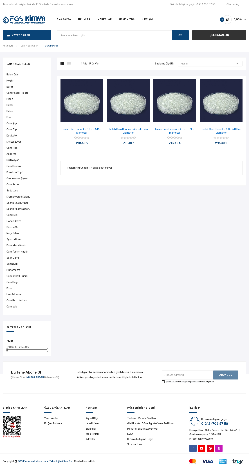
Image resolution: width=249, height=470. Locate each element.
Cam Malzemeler (18, 64)
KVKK (130, 434)
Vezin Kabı (12, 263)
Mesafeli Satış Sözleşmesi (142, 428)
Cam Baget (13, 282)
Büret (9, 86)
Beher (9, 105)
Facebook (193, 448)
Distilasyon (12, 160)
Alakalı (210, 64)
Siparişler (91, 428)
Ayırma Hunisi (14, 239)
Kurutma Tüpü (14, 172)
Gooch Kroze (13, 221)
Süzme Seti (13, 227)
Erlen (9, 117)
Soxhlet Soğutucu (17, 202)
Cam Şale (11, 306)
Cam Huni (11, 215)
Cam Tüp (11, 129)
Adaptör (11, 154)
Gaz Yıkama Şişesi (17, 178)
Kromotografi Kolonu (18, 196)
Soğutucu (12, 190)
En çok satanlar (53, 423)
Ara (180, 35)
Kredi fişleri (92, 434)
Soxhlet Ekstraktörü (18, 208)
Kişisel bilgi (92, 418)
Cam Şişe (11, 123)
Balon (9, 111)
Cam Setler (13, 184)
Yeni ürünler (51, 418)
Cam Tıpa (11, 147)
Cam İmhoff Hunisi (17, 276)
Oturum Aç (232, 4)
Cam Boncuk (13, 166)
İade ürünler (93, 423)
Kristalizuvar (13, 141)
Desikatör (12, 135)
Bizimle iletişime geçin (140, 439)
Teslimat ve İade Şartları (141, 418)
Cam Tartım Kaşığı (17, 251)
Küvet (10, 288)
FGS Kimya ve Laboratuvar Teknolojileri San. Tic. (45, 461)
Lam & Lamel (13, 294)
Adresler (90, 439)
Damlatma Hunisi (16, 245)
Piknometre (13, 270)
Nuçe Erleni (12, 233)
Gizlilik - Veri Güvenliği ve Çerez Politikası (150, 423)
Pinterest (210, 448)
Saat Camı (12, 257)
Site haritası (134, 444)
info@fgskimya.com (201, 438)
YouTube (201, 448)
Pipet (9, 99)
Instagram (219, 448)
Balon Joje (12, 74)
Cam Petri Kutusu (16, 300)
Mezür (10, 80)
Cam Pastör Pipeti (17, 92)
